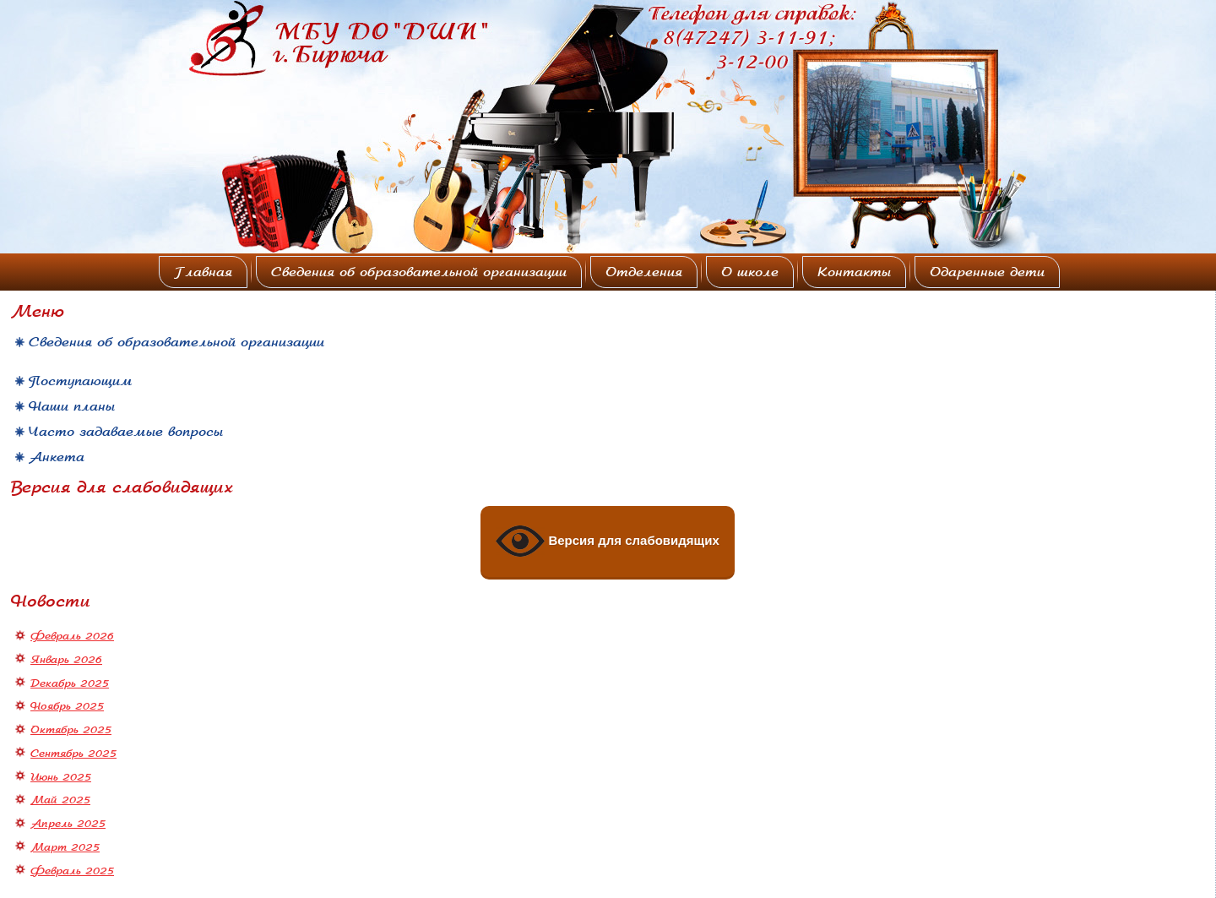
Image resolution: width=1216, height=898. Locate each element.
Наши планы (72, 406)
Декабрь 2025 (69, 683)
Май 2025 (60, 800)
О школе (750, 272)
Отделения (643, 272)
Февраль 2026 (72, 636)
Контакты (854, 272)
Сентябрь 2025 (73, 753)
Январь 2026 (66, 660)
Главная (203, 272)
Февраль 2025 (72, 871)
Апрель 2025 (68, 824)
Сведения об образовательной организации (419, 272)
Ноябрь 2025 (67, 706)
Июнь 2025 (60, 777)
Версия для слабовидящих (607, 541)
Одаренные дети (987, 272)
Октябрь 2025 (70, 730)
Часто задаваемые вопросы (126, 431)
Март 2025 (65, 847)
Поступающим (81, 381)
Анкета (56, 457)
